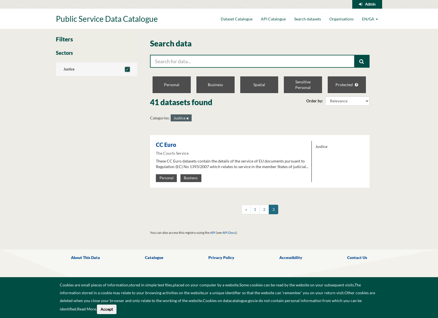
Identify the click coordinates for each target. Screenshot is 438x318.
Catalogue (154, 257)
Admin (370, 4)
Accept (107, 309)
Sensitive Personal (303, 84)
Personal (171, 84)
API (212, 232)
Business (215, 84)
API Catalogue (273, 19)
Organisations (341, 19)
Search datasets (307, 19)
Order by (314, 100)
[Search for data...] (252, 61)
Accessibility (290, 257)
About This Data (85, 257)
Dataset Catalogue (237, 19)
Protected (346, 84)
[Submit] (362, 61)
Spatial (259, 84)
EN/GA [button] (370, 19)
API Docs (229, 232)
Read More (86, 309)
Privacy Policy (221, 257)
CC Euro (166, 144)
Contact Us (357, 257)
